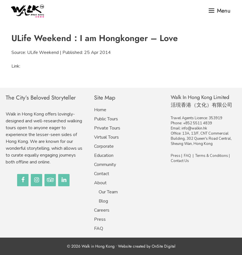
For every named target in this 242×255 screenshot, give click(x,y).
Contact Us (180, 160)
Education (103, 155)
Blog (103, 201)
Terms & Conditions (211, 155)
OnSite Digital (163, 246)
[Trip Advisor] (50, 180)
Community (105, 164)
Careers (101, 210)
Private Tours (107, 128)
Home (100, 110)
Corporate (104, 146)
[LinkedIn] (64, 180)
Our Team (108, 192)
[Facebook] (23, 180)
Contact (101, 174)
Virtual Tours (106, 137)
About (100, 183)
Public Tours (106, 119)
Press (100, 219)
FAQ (98, 228)
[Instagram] (36, 180)
